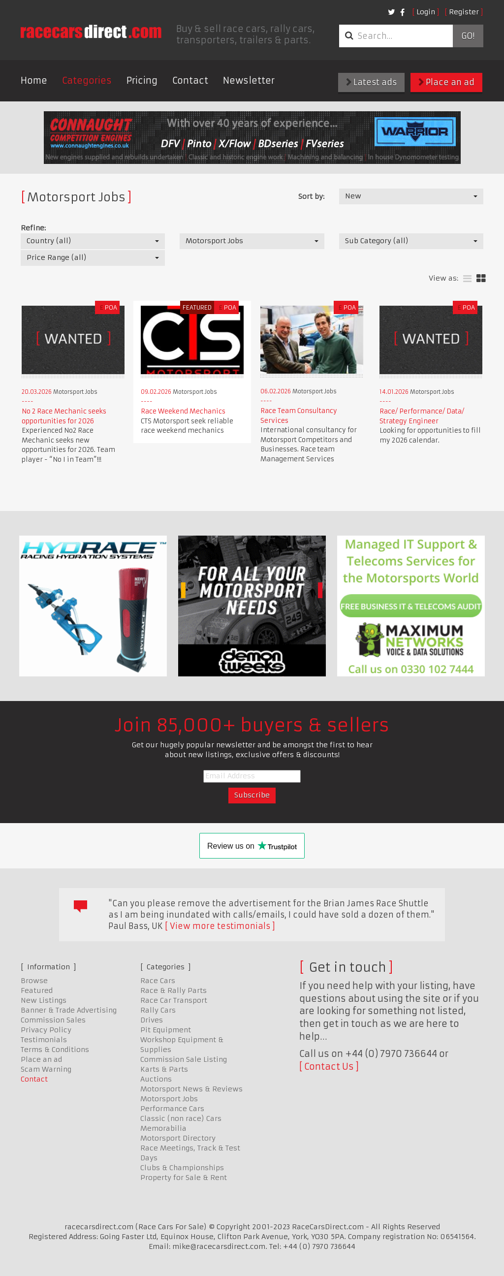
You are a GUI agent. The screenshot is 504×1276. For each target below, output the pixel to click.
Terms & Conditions (55, 1049)
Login (425, 11)
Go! (467, 36)
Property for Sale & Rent (183, 1177)
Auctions (156, 1079)
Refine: (33, 227)
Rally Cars (158, 1010)
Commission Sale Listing (183, 1059)
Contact (190, 80)
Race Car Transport (173, 1000)
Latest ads (371, 82)
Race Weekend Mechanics (183, 411)
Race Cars (157, 980)
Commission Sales (53, 1020)
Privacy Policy (46, 1029)
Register (464, 11)
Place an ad (446, 82)
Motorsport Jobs (169, 1098)
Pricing (142, 80)
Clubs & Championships (182, 1167)
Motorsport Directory (178, 1138)
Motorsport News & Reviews (191, 1089)
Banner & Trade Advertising (69, 1010)
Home (34, 80)
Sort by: (311, 196)
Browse (34, 980)
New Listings (43, 1000)
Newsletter (249, 80)
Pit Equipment (165, 1029)
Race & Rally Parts (173, 990)
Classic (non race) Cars (180, 1118)
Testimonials (44, 1039)
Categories (87, 80)
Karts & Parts (164, 1069)
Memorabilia (163, 1128)
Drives (151, 1020)
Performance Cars (172, 1108)
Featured (37, 990)
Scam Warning (46, 1069)
